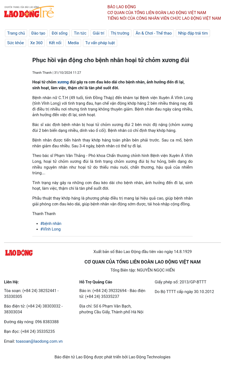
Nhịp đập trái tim (193, 33)
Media (73, 42)
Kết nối (55, 42)
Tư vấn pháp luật (100, 42)
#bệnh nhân (50, 223)
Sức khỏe (15, 42)
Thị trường (120, 33)
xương (63, 82)
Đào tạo (38, 33)
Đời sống (60, 33)
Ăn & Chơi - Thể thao (154, 33)
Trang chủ (16, 33)
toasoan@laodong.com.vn (39, 341)
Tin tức (80, 33)
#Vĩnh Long (50, 229)
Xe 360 (36, 42)
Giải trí (98, 33)
